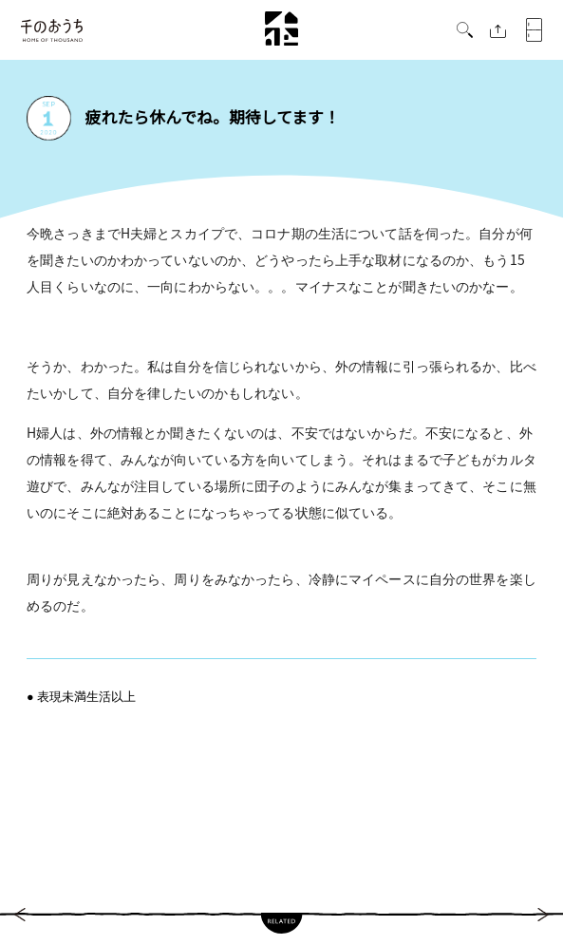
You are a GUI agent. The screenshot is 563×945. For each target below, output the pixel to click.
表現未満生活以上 (87, 696)
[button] (465, 32)
